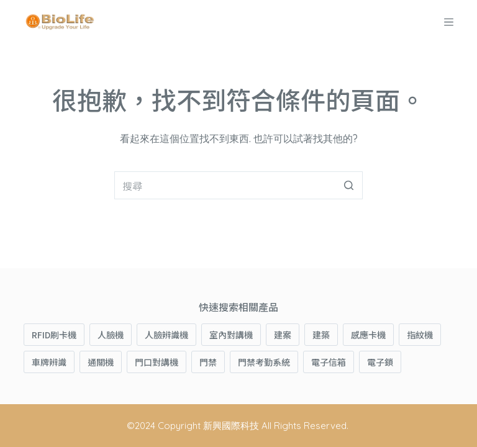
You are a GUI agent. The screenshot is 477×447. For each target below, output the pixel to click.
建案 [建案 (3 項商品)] (282, 334)
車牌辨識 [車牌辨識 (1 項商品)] (49, 362)
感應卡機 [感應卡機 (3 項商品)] (368, 334)
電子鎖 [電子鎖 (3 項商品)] (380, 362)
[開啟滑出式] (448, 22)
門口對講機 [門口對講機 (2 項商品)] (156, 362)
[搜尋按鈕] (349, 185)
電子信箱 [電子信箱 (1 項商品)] (328, 362)
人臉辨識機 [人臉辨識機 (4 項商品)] (166, 334)
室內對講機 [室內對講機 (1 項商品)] (231, 334)
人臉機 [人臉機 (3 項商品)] (111, 334)
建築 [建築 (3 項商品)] (321, 334)
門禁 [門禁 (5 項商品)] (208, 362)
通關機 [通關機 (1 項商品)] (101, 362)
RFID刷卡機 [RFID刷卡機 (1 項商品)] (54, 334)
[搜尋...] (238, 185)
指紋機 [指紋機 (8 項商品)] (420, 334)
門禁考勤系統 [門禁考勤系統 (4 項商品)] (264, 362)
